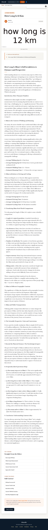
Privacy (31, 526)
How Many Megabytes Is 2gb (12, 494)
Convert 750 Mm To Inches (12, 491)
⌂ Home (22, 1)
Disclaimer (26, 526)
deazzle (4, 2)
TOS (36, 526)
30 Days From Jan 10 (10, 482)
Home (12, 526)
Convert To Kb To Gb (10, 485)
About (16, 526)
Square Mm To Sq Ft (10, 470)
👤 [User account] (26, 2)
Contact (21, 526)
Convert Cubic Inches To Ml (12, 466)
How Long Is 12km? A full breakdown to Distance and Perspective (22, 57)
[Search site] (13, 2)
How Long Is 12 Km (23, 500)
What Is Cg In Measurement (12, 460)
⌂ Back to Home (9, 509)
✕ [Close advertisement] (45, 6)
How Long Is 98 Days (10, 457)
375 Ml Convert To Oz (10, 463)
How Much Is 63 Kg (10, 488)
